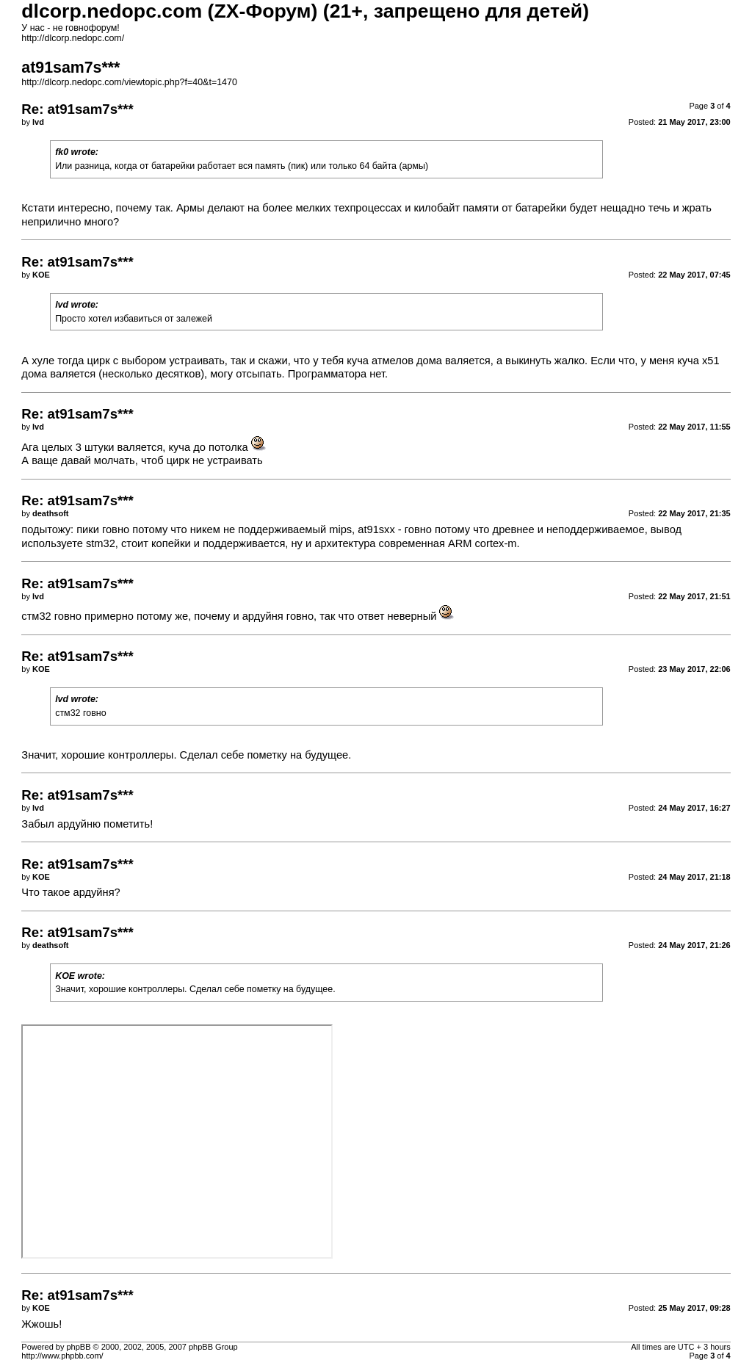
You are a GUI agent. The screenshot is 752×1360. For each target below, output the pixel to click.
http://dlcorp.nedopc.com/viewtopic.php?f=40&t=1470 (129, 82)
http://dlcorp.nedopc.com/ (72, 38)
